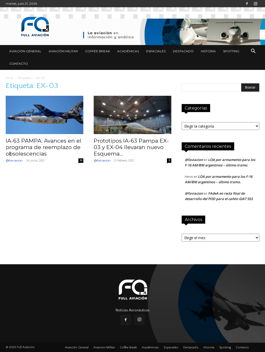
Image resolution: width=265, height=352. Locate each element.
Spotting (231, 51)
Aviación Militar (63, 51)
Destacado (183, 51)
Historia (208, 51)
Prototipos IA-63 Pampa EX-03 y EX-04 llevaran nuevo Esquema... (131, 147)
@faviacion (14, 160)
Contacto (18, 63)
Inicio (9, 78)
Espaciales (156, 51)
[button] (253, 51)
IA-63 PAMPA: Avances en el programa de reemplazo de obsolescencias (43, 147)
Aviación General (25, 51)
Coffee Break (97, 51)
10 (81, 160)
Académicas (128, 51)
